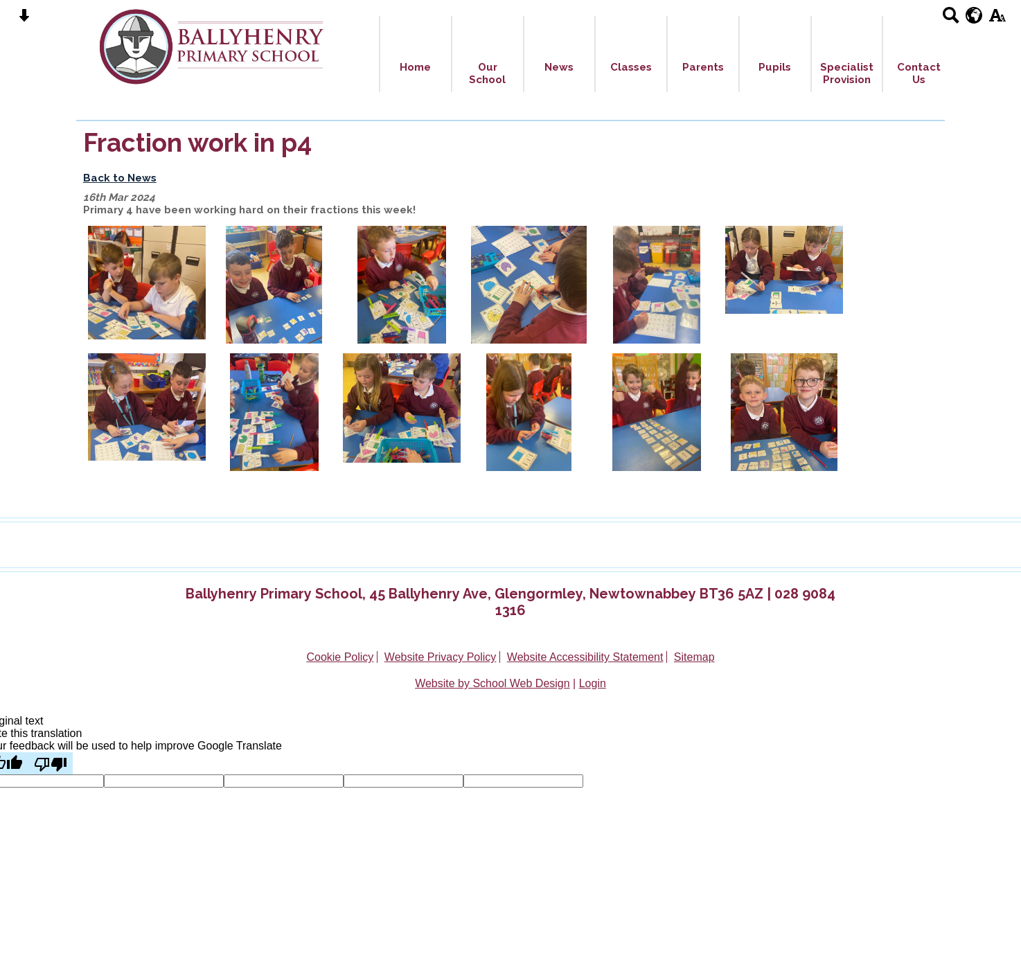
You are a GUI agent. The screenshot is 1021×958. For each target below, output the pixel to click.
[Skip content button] (24, 20)
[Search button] (951, 20)
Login (592, 683)
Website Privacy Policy (440, 657)
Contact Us (919, 73)
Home (415, 67)
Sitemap (694, 657)
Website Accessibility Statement (585, 657)
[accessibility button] (997, 20)
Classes (631, 67)
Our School (487, 73)
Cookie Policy (339, 657)
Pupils (774, 67)
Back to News (120, 178)
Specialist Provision (846, 73)
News (559, 67)
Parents (703, 67)
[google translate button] (974, 15)
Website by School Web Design (492, 683)
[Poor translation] (50, 763)
